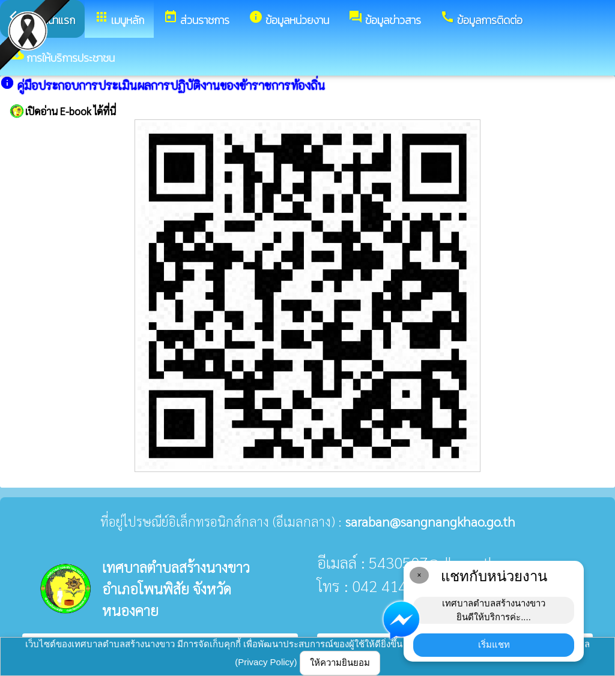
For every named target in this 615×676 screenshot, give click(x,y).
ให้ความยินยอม (340, 662)
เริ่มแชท (494, 644)
